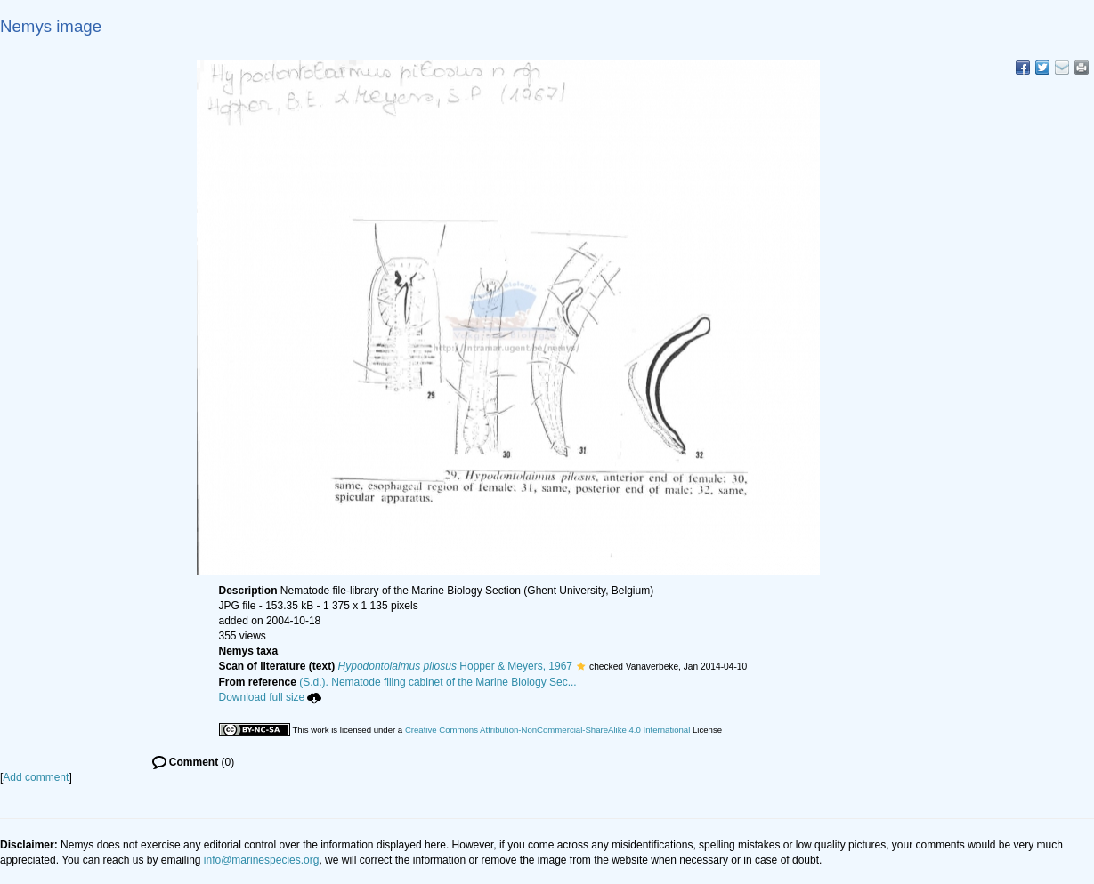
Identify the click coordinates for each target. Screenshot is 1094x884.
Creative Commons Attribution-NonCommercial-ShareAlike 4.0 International (547, 730)
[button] (580, 666)
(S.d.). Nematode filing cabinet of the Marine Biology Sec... (438, 682)
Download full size (270, 697)
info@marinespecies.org (262, 860)
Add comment (36, 777)
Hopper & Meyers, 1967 (455, 666)
